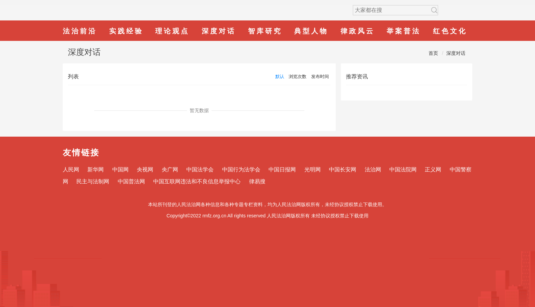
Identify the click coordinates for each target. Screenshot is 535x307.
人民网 (71, 169)
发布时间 (320, 76)
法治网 (373, 169)
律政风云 (358, 31)
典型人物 (311, 31)
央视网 (145, 169)
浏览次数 (297, 76)
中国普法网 (131, 181)
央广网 (170, 169)
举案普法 (404, 31)
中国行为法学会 (241, 169)
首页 (433, 53)
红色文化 (450, 31)
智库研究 (265, 31)
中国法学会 (200, 169)
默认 (279, 76)
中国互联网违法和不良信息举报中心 (197, 181)
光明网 (312, 169)
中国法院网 (403, 169)
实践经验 (126, 31)
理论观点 (172, 31)
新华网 (95, 169)
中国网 (120, 169)
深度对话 (219, 31)
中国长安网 (342, 169)
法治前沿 (80, 31)
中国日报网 (282, 169)
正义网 (433, 169)
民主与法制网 (92, 181)
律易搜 (257, 181)
